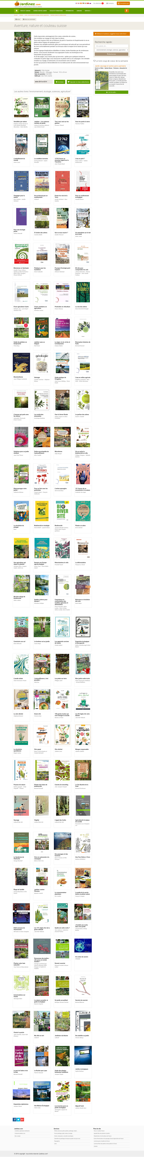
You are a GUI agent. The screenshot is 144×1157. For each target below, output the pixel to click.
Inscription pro (123, 3)
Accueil (16, 15)
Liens (55, 1143)
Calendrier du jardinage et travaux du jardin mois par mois (67, 1138)
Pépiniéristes (70, 10)
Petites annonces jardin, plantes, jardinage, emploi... (66, 1131)
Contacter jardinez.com (20, 1133)
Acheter (60, 82)
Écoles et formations (56, 10)
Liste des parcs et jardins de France (102, 1141)
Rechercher (111, 54)
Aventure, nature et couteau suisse (58, 15)
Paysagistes (57, 1141)
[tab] (43, 92)
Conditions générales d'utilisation (22, 1131)
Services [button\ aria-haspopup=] (88, 10)
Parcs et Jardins (25, 10)
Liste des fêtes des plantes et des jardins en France (105, 1143)
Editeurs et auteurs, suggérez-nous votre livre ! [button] (111, 34)
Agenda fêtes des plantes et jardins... (102, 1133)
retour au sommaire (29, 19)
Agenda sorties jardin (40, 10)
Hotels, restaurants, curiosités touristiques (63, 1136)
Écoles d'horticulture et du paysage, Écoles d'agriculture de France (109, 1138)
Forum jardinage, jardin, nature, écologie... (63, 1133)
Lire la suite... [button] (111, 92)
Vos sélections (98, 3)
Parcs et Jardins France (99, 1131)
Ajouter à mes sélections (78, 82)
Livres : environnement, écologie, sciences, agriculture (37, 15)
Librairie (79, 10)
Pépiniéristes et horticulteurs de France (102, 1136)
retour (17, 19)
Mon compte (17, 1136)
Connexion (110, 3)
